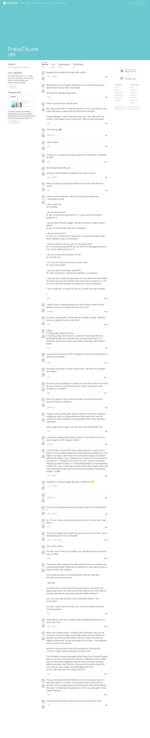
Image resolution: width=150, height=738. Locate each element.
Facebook (134, 100)
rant (48, 76)
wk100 (54, 647)
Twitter (132, 103)
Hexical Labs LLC (133, 107)
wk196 (54, 179)
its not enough (57, 558)
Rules (132, 88)
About (116, 88)
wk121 (54, 493)
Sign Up (141, 3)
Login (130, 3)
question (50, 324)
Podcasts (133, 98)
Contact (117, 100)
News (116, 90)
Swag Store (118, 93)
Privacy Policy (119, 109)
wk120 (54, 503)
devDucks (118, 98)
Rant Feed (25, 3)
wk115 (54, 531)
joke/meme (51, 137)
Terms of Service (133, 109)
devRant (117, 107)
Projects (133, 90)
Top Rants (36, 3)
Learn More (14, 122)
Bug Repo (133, 93)
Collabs (54, 3)
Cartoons (133, 95)
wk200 (54, 76)
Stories (46, 3)
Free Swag (118, 95)
